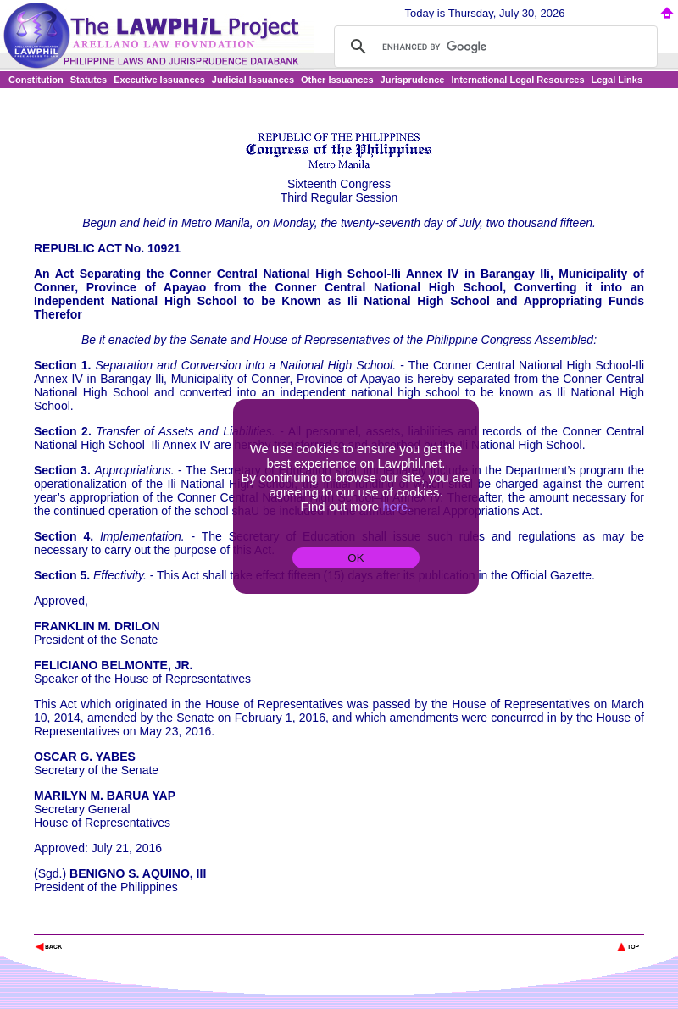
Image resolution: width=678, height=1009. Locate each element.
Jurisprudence (413, 80)
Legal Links (617, 80)
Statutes (88, 80)
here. (396, 506)
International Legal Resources (517, 80)
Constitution (36, 80)
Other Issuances (337, 80)
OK (355, 558)
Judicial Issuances (253, 80)
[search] (493, 46)
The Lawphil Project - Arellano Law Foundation (121, 924)
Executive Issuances (159, 80)
